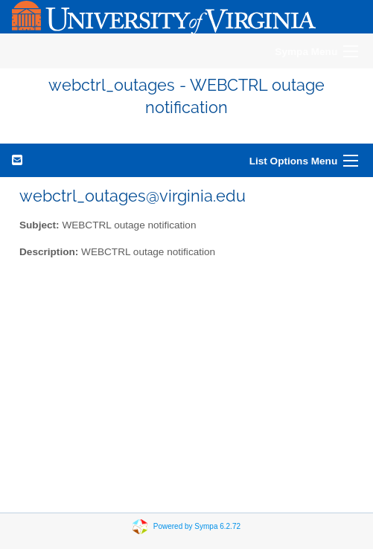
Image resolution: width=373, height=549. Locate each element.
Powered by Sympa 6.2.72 (196, 525)
